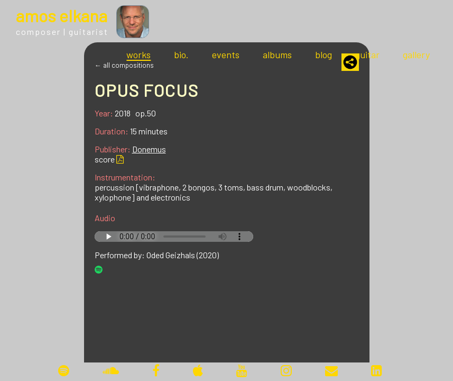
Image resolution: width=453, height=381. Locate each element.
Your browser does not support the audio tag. (174, 236)
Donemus (149, 149)
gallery (416, 54)
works (138, 54)
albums (277, 54)
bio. (181, 54)
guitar (367, 54)
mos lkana (61, 15)
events (225, 54)
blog (323, 54)
